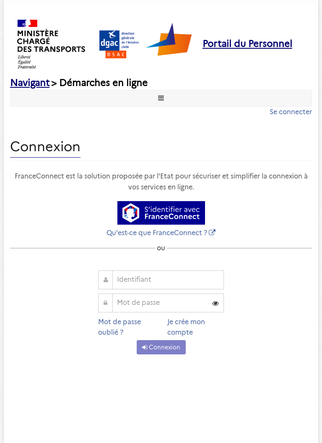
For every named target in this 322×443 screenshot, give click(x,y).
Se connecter (291, 112)
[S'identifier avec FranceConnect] (161, 213)
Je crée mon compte (186, 327)
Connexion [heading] (45, 146)
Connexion (161, 347)
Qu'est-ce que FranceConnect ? (156, 233)
